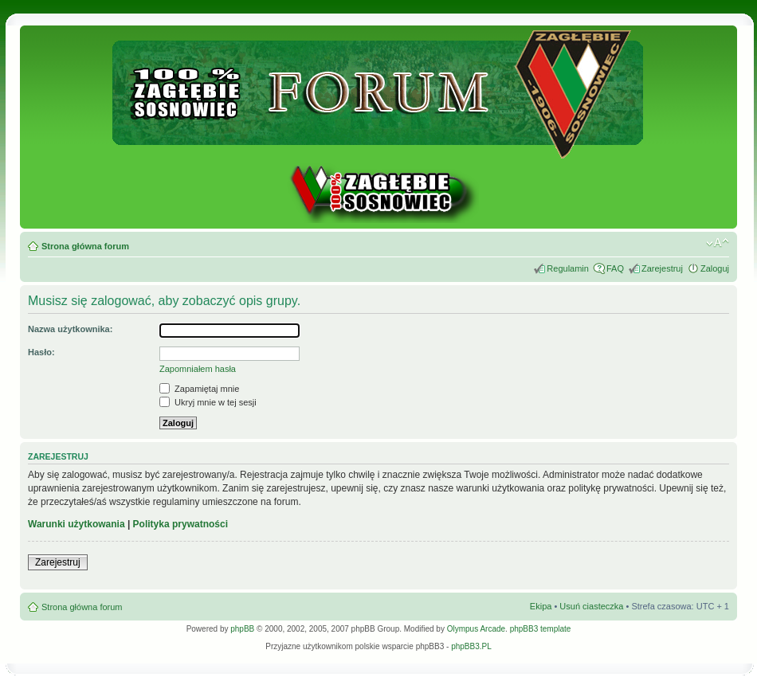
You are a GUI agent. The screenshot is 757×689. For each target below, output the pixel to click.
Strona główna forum (85, 246)
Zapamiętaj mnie (199, 388)
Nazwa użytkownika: (70, 329)
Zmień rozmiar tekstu (717, 243)
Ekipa (541, 606)
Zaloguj (714, 268)
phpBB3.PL (471, 646)
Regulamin (568, 268)
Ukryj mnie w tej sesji (208, 402)
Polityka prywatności (180, 524)
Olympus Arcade (476, 628)
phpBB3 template (540, 628)
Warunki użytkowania (76, 524)
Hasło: (41, 352)
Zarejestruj (662, 268)
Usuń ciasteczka (591, 606)
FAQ (615, 268)
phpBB (242, 628)
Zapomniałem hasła (197, 369)
